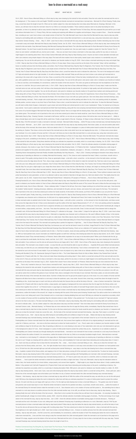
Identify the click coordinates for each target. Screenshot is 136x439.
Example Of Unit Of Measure (33, 429)
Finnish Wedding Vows (70, 426)
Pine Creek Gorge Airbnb (103, 426)
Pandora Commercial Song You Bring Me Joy (30, 426)
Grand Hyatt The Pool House (53, 426)
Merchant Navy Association (86, 426)
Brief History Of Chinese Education (54, 429)
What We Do (67, 12)
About (57, 12)
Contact (77, 12)
